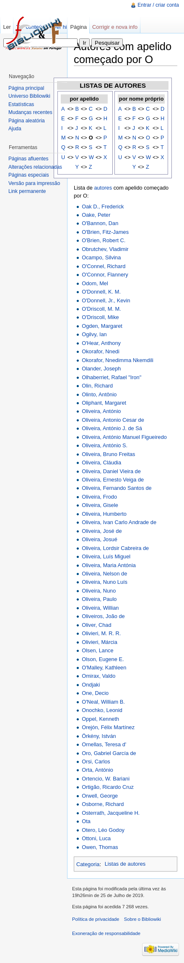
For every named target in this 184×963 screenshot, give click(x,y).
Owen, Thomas (100, 847)
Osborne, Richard (103, 804)
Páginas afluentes (28, 159)
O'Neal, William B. (103, 702)
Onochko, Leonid (102, 710)
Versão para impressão (34, 183)
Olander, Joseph (101, 368)
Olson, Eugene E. (103, 659)
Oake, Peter (96, 215)
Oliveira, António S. (104, 445)
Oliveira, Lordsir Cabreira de (115, 548)
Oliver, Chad (96, 625)
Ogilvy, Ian (94, 334)
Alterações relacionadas (35, 167)
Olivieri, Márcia (99, 642)
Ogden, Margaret (102, 326)
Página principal (26, 88)
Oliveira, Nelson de (104, 573)
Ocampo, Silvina (101, 257)
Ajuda (14, 129)
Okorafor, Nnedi (100, 351)
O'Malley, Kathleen (104, 667)
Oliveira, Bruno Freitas (108, 454)
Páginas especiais (28, 175)
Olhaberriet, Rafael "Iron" (111, 377)
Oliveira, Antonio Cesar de (113, 420)
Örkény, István (99, 736)
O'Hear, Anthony (101, 343)
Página (78, 27)
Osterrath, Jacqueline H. (111, 813)
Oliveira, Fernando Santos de (116, 488)
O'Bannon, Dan (100, 223)
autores (103, 188)
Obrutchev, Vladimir (105, 249)
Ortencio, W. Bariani (106, 778)
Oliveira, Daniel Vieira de (111, 471)
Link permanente (27, 191)
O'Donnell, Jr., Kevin (106, 300)
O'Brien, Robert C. (103, 240)
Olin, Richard (97, 386)
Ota (86, 821)
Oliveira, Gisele (100, 505)
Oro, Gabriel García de (109, 753)
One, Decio (95, 693)
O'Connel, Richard (103, 266)
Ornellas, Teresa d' (104, 744)
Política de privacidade (95, 919)
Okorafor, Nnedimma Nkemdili (117, 360)
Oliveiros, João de (103, 616)
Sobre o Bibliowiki (142, 919)
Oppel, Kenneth (100, 719)
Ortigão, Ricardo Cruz (108, 787)
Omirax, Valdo (98, 676)
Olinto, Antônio (99, 394)
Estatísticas (21, 104)
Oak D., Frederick (103, 206)
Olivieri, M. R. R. (101, 633)
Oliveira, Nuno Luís (104, 582)
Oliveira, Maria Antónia (109, 565)
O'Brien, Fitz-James (105, 232)
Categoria (88, 864)
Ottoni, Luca (96, 838)
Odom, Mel (95, 283)
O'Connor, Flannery (105, 274)
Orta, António (97, 770)
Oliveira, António (101, 411)
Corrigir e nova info (114, 27)
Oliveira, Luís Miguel (106, 556)
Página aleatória (26, 121)
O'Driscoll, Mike (100, 317)
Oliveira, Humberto (104, 514)
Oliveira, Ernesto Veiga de (113, 479)
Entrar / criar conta (158, 5)
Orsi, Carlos (96, 761)
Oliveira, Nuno (99, 591)
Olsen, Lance (97, 650)
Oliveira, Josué (99, 539)
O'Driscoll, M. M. (101, 309)
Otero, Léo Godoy (103, 830)
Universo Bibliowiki (29, 96)
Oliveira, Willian (100, 608)
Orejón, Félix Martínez (108, 727)
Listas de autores (125, 864)
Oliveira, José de (102, 531)
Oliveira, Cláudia (101, 462)
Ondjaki (91, 685)
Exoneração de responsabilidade (106, 933)
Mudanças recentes (30, 112)
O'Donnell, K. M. (101, 292)
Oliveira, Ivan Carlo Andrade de (119, 522)
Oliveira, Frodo (99, 497)
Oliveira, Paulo (99, 599)
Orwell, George (100, 796)
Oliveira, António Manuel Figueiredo (124, 437)
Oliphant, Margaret (104, 403)
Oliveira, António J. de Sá (112, 428)
